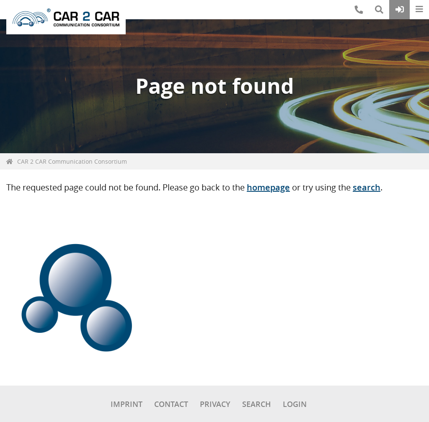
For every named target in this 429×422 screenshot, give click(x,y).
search (366, 187)
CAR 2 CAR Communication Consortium (72, 161)
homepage (268, 187)
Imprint (126, 404)
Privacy (215, 404)
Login (295, 404)
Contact (171, 404)
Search (256, 404)
